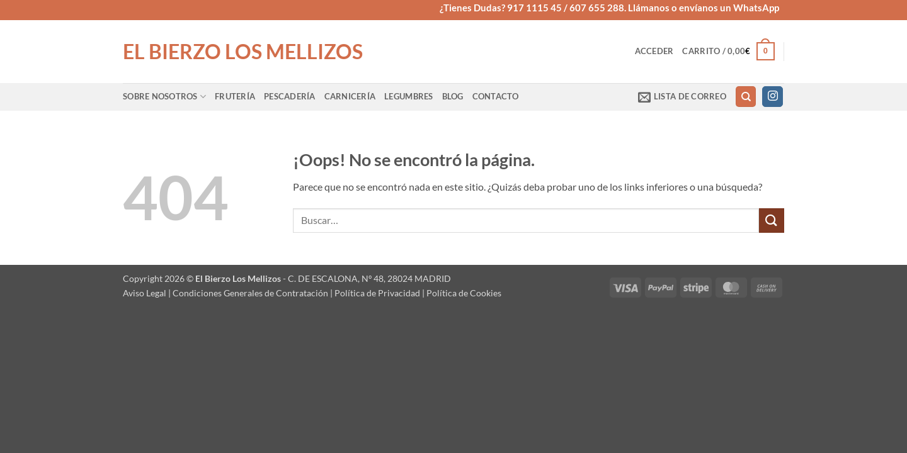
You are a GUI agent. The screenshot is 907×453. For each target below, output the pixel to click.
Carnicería (350, 96)
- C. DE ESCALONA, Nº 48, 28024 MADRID (366, 278)
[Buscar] (746, 96)
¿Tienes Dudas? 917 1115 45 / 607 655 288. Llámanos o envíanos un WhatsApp (609, 7)
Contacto (495, 96)
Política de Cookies (463, 293)
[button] (654, 51)
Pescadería (290, 96)
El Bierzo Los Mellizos (243, 52)
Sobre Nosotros (164, 97)
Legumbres (408, 96)
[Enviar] (771, 220)
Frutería (235, 96)
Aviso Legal (144, 293)
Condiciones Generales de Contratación (250, 293)
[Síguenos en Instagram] (772, 97)
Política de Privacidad (377, 293)
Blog (453, 96)
